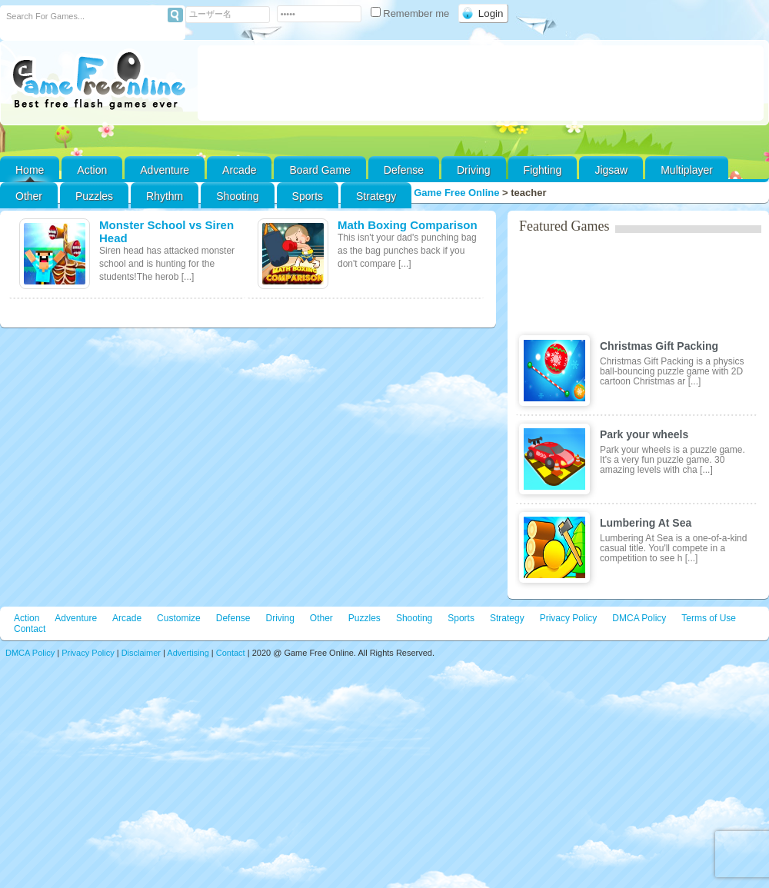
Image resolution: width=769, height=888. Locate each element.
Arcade (239, 170)
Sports (307, 196)
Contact (29, 629)
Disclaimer (141, 652)
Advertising (187, 652)
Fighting (543, 170)
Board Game (319, 170)
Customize (179, 618)
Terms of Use (708, 618)
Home (29, 170)
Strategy (376, 196)
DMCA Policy (639, 618)
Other (321, 618)
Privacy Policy (569, 618)
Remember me (411, 13)
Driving (474, 170)
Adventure (164, 170)
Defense (404, 170)
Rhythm (164, 196)
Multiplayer (687, 170)
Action (92, 170)
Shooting (237, 196)
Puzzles (94, 196)
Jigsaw (611, 170)
